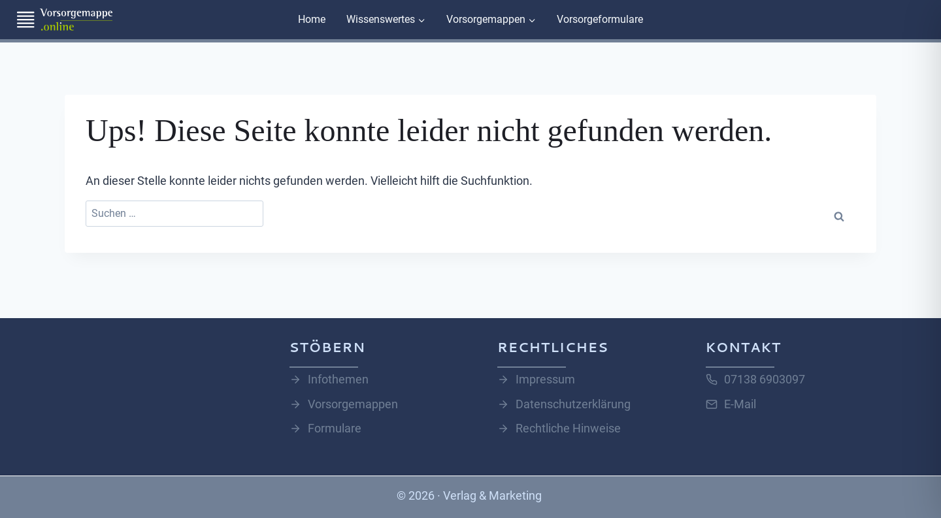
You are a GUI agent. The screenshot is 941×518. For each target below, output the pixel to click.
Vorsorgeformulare (600, 19)
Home (311, 19)
